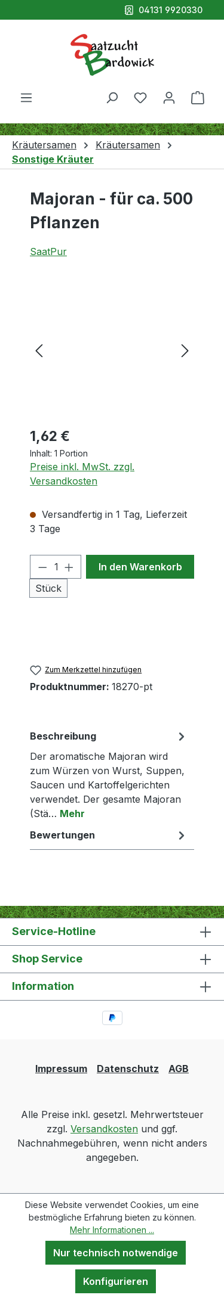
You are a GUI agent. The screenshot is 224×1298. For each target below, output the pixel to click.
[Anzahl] (55, 567)
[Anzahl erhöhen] (69, 567)
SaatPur (48, 251)
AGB (178, 1069)
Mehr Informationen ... (112, 1230)
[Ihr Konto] (169, 97)
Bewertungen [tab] (109, 835)
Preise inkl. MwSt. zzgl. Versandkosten (82, 474)
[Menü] (26, 97)
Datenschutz (128, 1069)
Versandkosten (104, 1129)
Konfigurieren (115, 1281)
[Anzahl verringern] (42, 567)
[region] (112, 349)
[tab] (109, 774)
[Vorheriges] (39, 349)
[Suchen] (111, 97)
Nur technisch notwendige (115, 1253)
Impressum (61, 1069)
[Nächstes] (185, 349)
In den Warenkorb (140, 567)
